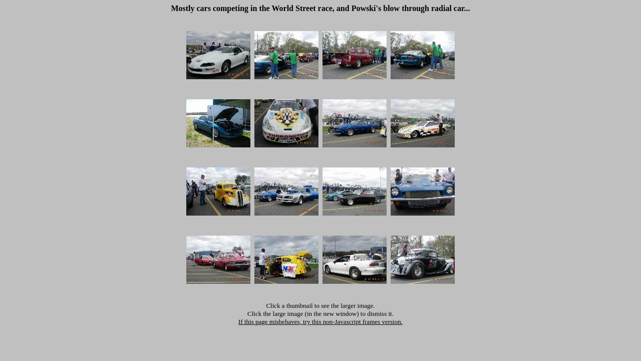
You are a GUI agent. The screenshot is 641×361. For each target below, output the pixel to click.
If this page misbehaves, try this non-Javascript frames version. (320, 321)
